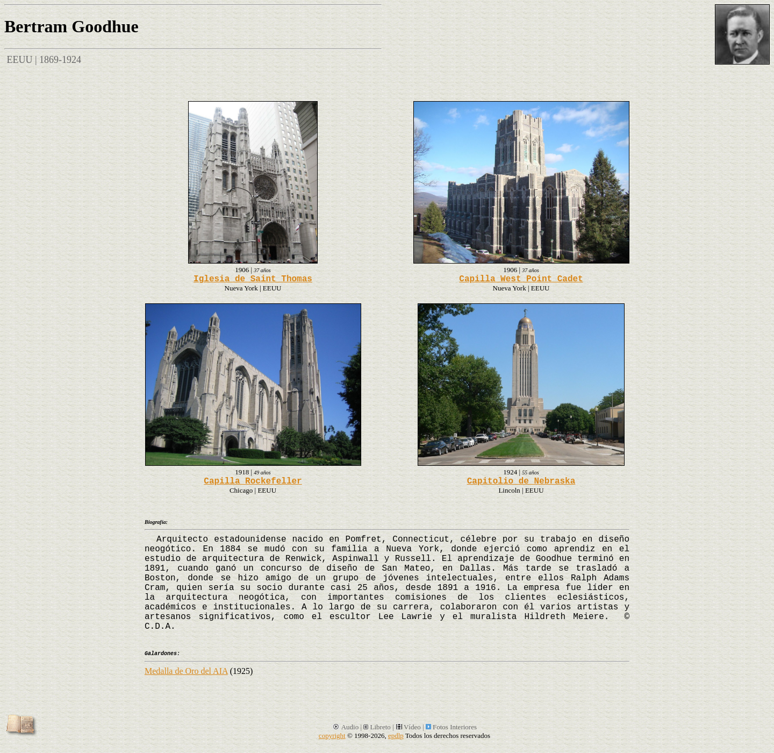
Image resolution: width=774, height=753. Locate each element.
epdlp (396, 735)
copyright (332, 735)
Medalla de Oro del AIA (186, 671)
